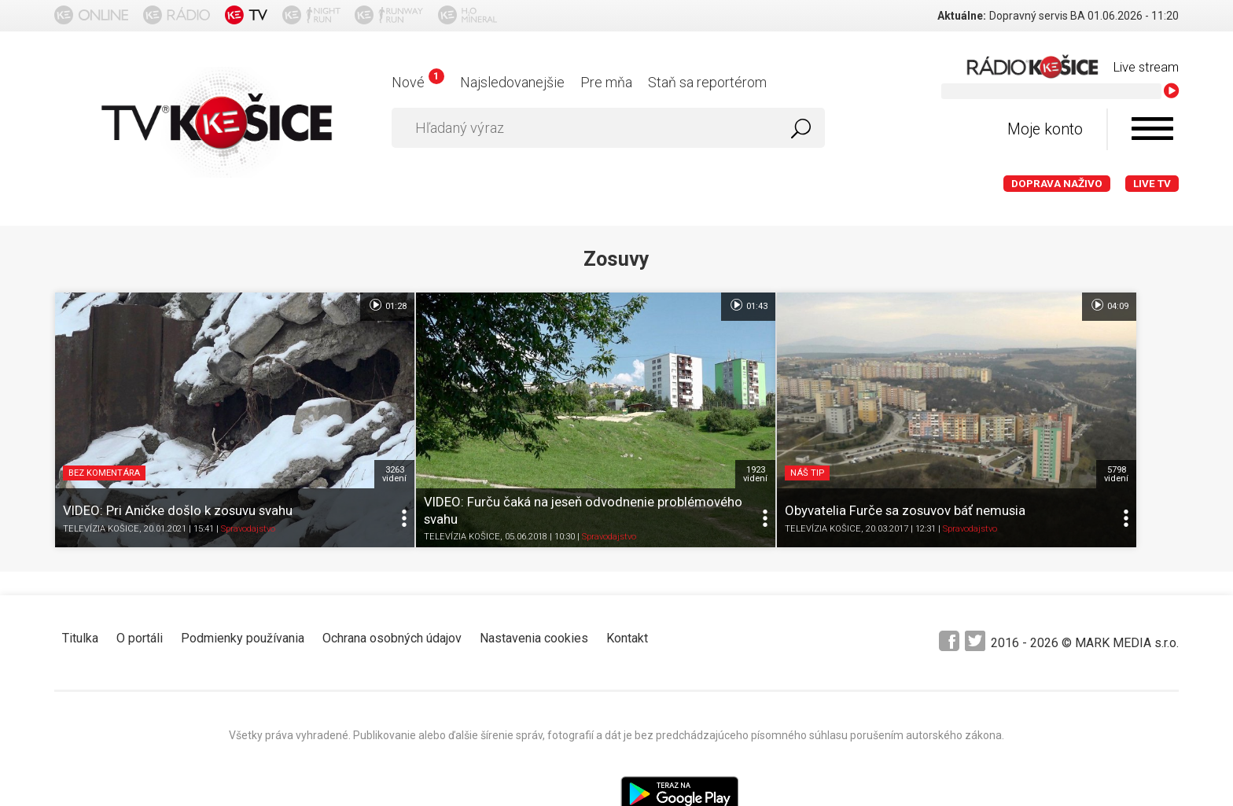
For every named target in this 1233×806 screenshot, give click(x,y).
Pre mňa (606, 82)
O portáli (139, 581)
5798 (877, 417)
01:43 (588, 305)
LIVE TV (1152, 184)
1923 (595, 417)
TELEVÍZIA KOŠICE (101, 472)
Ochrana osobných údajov (392, 581)
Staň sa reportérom (707, 82)
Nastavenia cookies (534, 581)
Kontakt (627, 581)
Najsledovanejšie (512, 82)
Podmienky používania (242, 581)
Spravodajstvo (248, 472)
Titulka (80, 581)
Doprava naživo (1056, 184)
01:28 (307, 305)
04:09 (869, 305)
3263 (315, 417)
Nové (418, 82)
